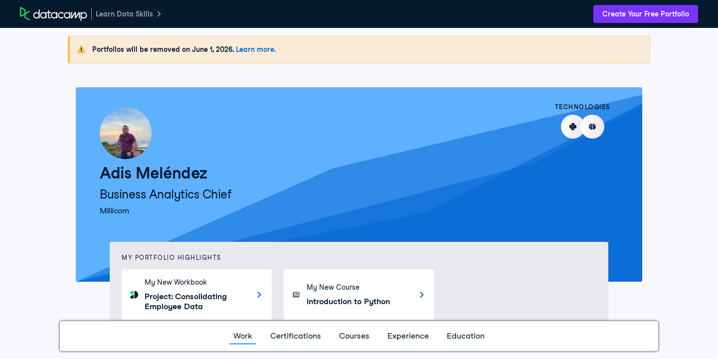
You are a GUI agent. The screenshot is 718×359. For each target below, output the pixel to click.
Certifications (295, 336)
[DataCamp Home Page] (53, 14)
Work (242, 336)
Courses (354, 336)
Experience (408, 336)
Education (466, 336)
